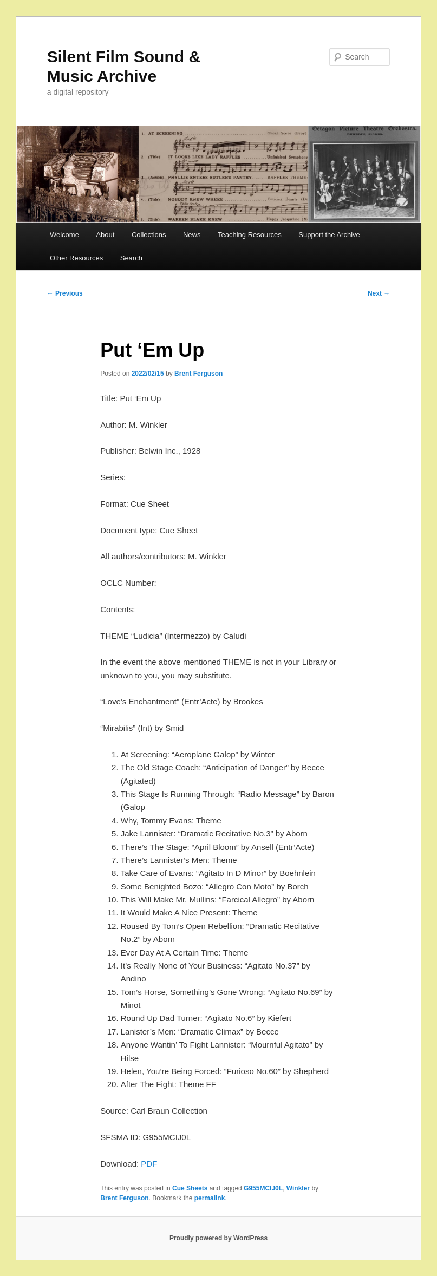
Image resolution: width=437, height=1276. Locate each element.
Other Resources (76, 258)
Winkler (298, 1188)
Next (379, 293)
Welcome (64, 235)
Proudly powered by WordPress (218, 1238)
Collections (149, 235)
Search (131, 258)
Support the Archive (329, 235)
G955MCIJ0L (263, 1188)
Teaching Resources (250, 235)
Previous (65, 293)
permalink (209, 1198)
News (192, 235)
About (105, 235)
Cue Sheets (189, 1188)
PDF (149, 1163)
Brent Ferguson (198, 373)
